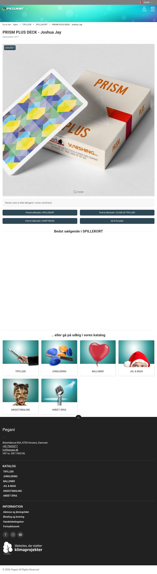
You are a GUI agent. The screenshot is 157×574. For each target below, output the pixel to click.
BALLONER (98, 371)
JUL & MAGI (136, 371)
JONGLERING (59, 371)
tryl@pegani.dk (10, 450)
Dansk (146, 2)
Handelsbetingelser (13, 521)
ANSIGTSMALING (20, 409)
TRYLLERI (26, 24)
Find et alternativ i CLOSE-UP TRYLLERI (117, 212)
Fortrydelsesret (11, 526)
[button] (78, 120)
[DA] (12, 9)
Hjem (15, 24)
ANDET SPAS (59, 409)
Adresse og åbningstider (16, 512)
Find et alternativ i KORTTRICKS (39, 221)
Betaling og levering (13, 516)
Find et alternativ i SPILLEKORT (40, 212)
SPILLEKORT (42, 24)
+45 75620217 (10, 446)
